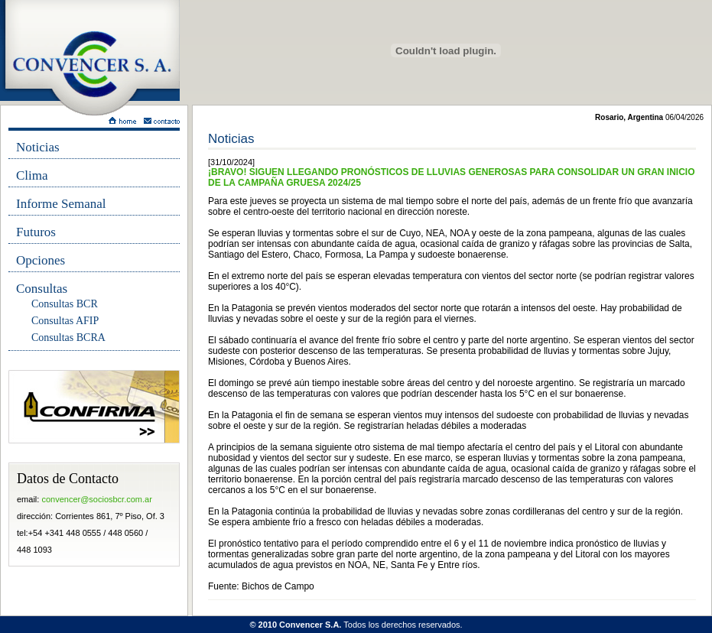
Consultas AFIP (65, 320)
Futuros (36, 232)
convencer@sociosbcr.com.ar (96, 499)
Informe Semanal (61, 203)
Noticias (38, 147)
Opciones (40, 260)
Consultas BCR (64, 304)
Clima (32, 175)
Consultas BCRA (68, 337)
